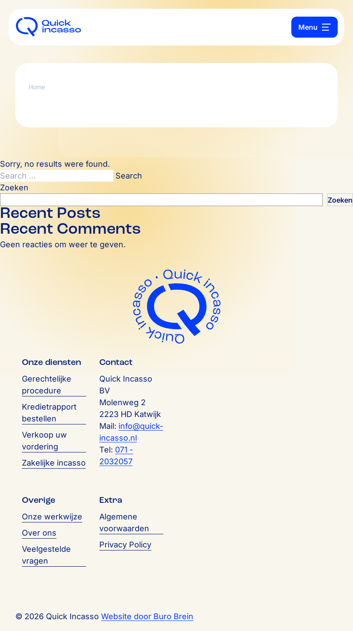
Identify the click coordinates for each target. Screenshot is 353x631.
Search (128, 175)
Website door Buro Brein (147, 616)
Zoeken (14, 187)
